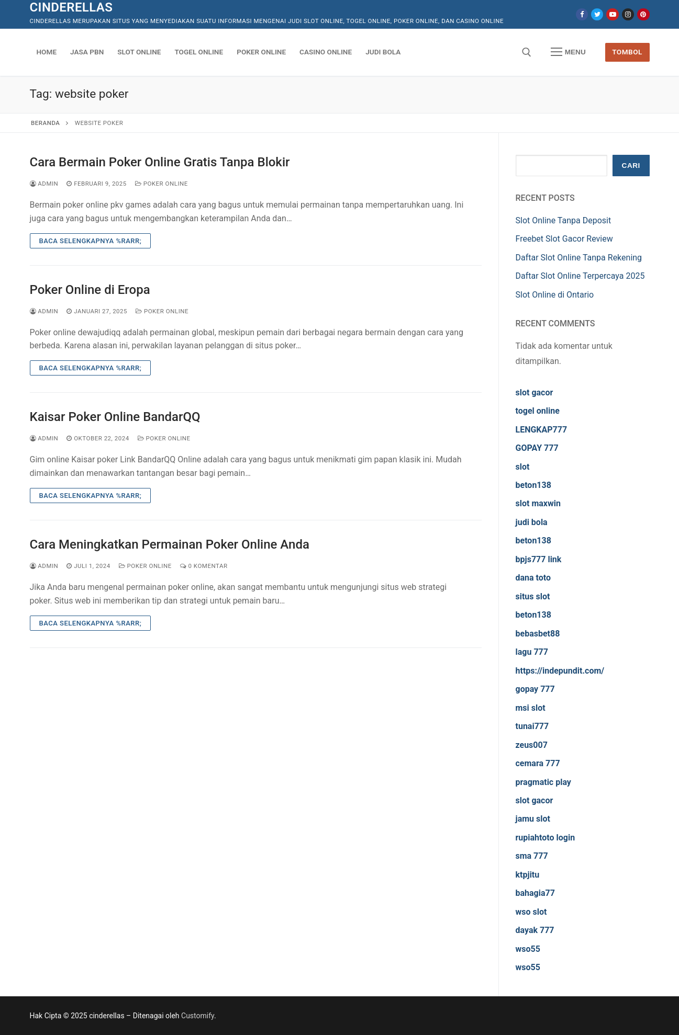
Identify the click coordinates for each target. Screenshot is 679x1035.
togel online (538, 411)
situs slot (533, 596)
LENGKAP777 (541, 430)
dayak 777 (535, 930)
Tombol (627, 52)
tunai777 (532, 726)
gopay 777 (535, 689)
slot (523, 467)
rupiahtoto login (545, 838)
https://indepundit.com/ (560, 671)
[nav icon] (568, 52)
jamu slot (533, 819)
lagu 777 (532, 652)
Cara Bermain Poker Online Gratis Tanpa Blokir (160, 162)
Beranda (45, 123)
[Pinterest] (643, 14)
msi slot (531, 708)
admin (44, 183)
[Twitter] (597, 14)
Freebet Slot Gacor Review (564, 239)
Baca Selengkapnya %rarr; (90, 241)
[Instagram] (628, 14)
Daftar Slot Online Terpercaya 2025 (580, 276)
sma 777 (532, 856)
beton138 (533, 485)
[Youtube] (612, 14)
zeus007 (532, 745)
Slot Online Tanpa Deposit (563, 220)
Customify (197, 1015)
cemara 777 (538, 763)
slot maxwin (538, 503)
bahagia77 (535, 893)
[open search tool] (526, 52)
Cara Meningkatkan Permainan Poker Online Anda (169, 544)
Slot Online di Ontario (555, 295)
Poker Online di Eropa (90, 289)
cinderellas (71, 7)
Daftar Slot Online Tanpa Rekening (579, 258)
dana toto (533, 578)
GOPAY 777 (537, 448)
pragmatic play (543, 782)
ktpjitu (528, 875)
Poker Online (161, 183)
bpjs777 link (539, 559)
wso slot (531, 912)
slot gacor (534, 392)
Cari (631, 165)
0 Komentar (204, 566)
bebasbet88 (538, 634)
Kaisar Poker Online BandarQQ (115, 417)
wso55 (528, 949)
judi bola (532, 522)
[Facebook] (582, 14)
